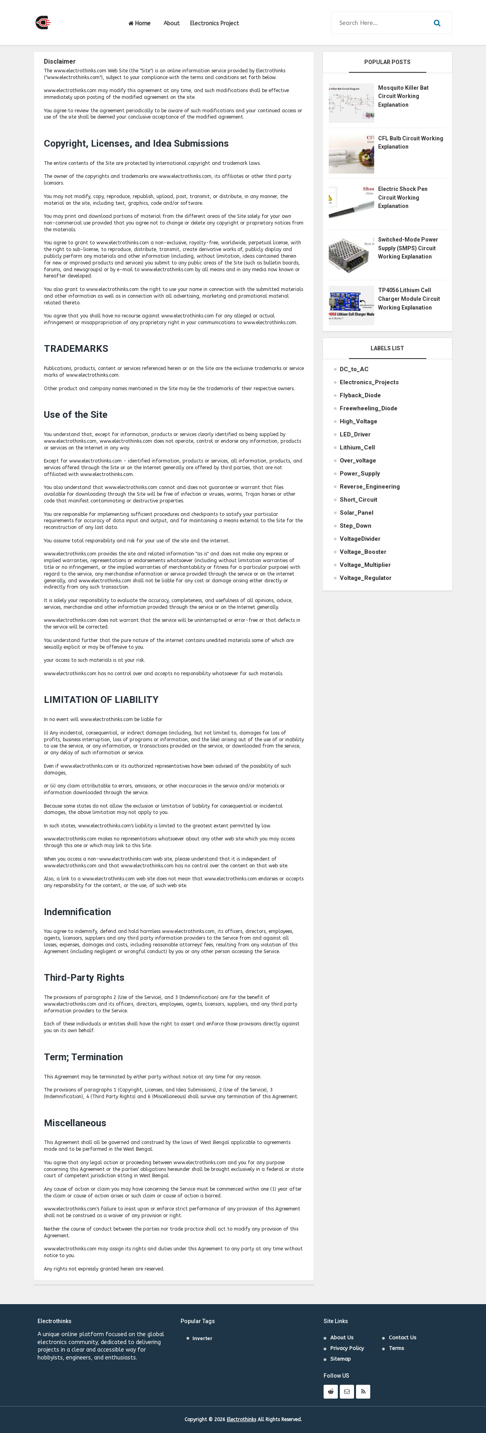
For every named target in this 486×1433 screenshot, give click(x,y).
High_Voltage (358, 421)
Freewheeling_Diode (368, 408)
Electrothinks (241, 1419)
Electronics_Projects (369, 382)
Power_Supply (360, 473)
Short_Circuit (358, 499)
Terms (396, 1348)
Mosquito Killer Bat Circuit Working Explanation (403, 96)
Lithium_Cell (357, 447)
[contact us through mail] (347, 1391)
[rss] (363, 1391)
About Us (342, 1337)
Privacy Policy (347, 1348)
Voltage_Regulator (366, 578)
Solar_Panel (356, 512)
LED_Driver (355, 434)
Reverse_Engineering (370, 486)
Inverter (202, 1338)
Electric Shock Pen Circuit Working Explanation (403, 197)
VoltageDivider (360, 538)
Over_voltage (358, 460)
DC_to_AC (354, 369)
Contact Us (402, 1337)
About (172, 23)
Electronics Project (214, 23)
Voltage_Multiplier (365, 564)
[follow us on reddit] (330, 1391)
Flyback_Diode (360, 395)
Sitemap (340, 1359)
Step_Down (355, 525)
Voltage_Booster (363, 551)
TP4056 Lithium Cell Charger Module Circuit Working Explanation (409, 298)
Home (139, 23)
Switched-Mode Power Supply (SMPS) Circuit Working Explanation (408, 248)
